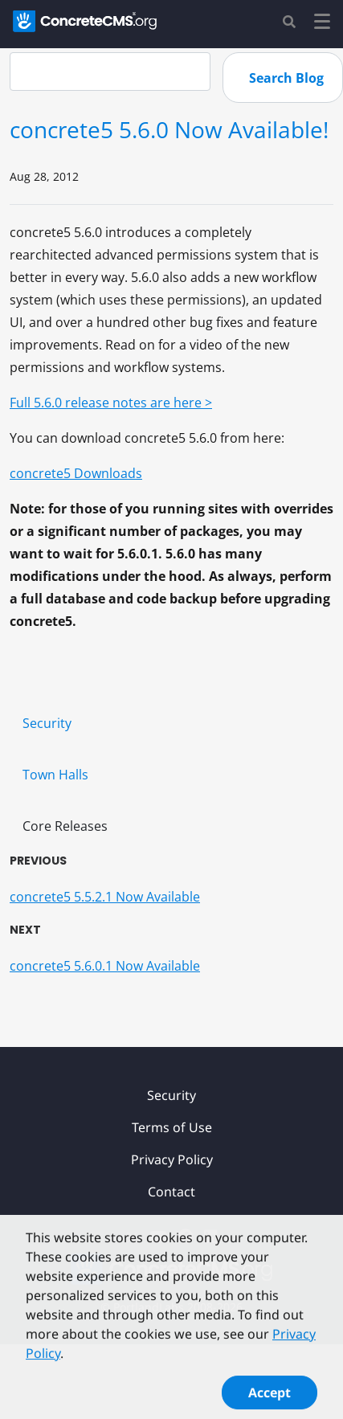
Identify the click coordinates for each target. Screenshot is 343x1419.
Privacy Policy (172, 1159)
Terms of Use (172, 1127)
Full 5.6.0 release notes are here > (111, 402)
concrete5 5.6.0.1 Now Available (105, 966)
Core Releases (65, 826)
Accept (269, 1397)
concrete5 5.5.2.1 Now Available (105, 897)
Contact (171, 1191)
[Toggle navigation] (322, 24)
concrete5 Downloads (76, 473)
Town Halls (55, 774)
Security (46, 723)
